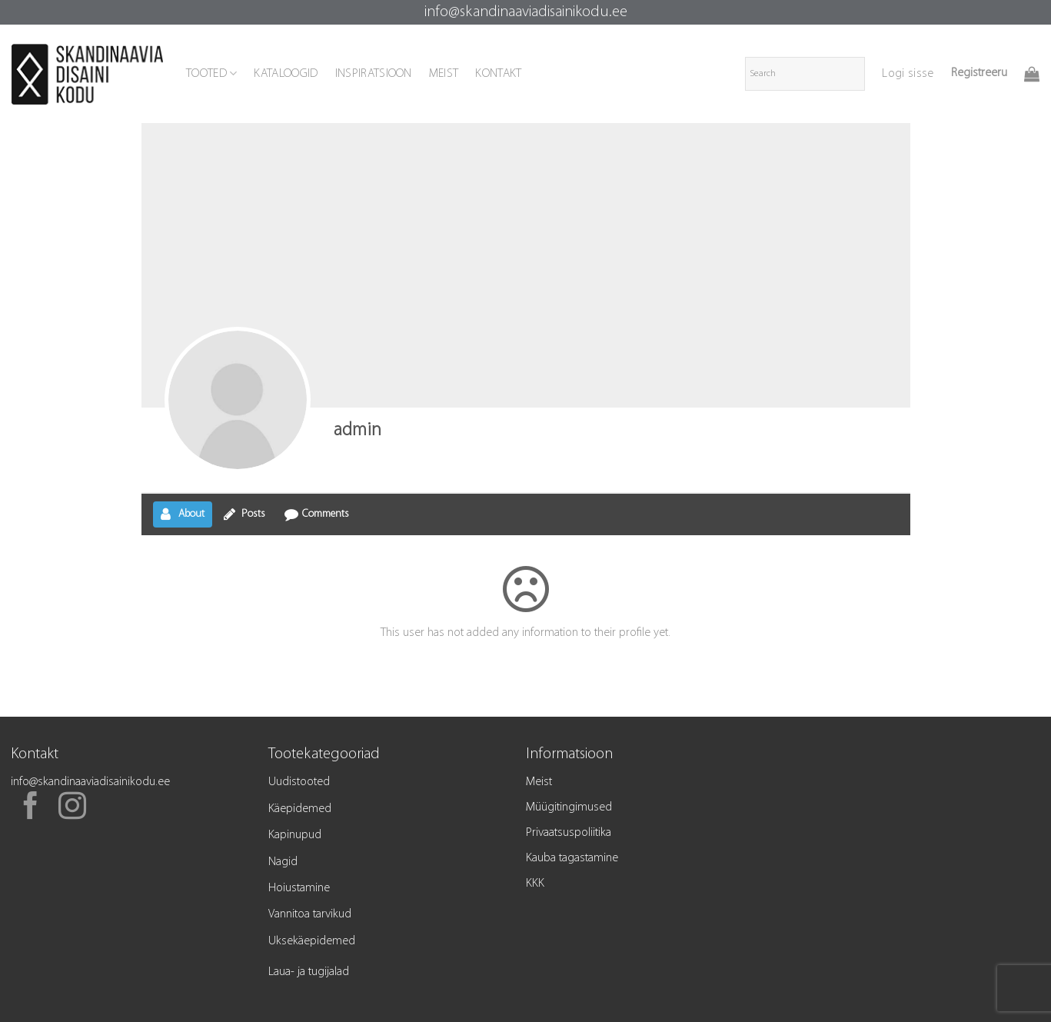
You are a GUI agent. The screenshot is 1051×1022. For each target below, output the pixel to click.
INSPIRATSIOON (373, 74)
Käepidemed (299, 809)
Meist (539, 782)
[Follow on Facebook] (31, 808)
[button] (907, 74)
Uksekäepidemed (311, 941)
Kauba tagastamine (572, 858)
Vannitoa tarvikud (309, 914)
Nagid (283, 862)
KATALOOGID (286, 74)
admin (357, 430)
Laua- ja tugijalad (308, 972)
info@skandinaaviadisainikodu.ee (525, 12)
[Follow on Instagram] (72, 808)
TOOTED (211, 73)
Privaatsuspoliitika (568, 833)
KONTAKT (498, 74)
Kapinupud (294, 835)
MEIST (444, 74)
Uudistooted (299, 782)
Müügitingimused (569, 807)
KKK (535, 883)
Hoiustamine (299, 888)
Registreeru (979, 73)
